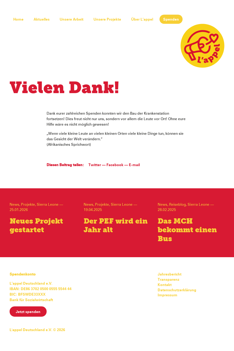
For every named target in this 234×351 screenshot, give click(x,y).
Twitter (94, 165)
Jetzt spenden (28, 312)
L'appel (202, 46)
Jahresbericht (169, 274)
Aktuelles (42, 19)
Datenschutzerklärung (177, 290)
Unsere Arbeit (71, 19)
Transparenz (168, 279)
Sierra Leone (47, 204)
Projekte (28, 204)
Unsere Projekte (107, 19)
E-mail (134, 165)
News (14, 204)
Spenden (171, 19)
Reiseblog (177, 204)
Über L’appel (142, 19)
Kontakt (165, 285)
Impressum (167, 295)
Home (18, 19)
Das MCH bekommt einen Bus (187, 230)
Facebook (114, 165)
